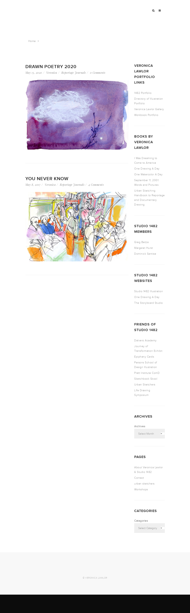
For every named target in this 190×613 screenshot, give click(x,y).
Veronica (51, 72)
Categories (141, 520)
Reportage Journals (73, 72)
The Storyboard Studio (148, 303)
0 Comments (97, 72)
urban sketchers (144, 483)
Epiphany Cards (144, 356)
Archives (139, 426)
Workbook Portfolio (146, 115)
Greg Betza (141, 242)
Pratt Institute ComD (147, 373)
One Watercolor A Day (148, 174)
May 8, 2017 (33, 185)
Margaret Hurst (143, 248)
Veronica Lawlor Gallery (149, 109)
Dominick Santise (145, 253)
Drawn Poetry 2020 (51, 66)
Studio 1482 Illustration (148, 291)
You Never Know (47, 179)
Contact (139, 477)
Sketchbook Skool (145, 378)
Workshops (141, 489)
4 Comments (96, 185)
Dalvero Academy (145, 340)
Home (32, 41)
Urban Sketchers (144, 384)
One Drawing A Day (147, 168)
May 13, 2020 (33, 72)
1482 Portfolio (142, 93)
